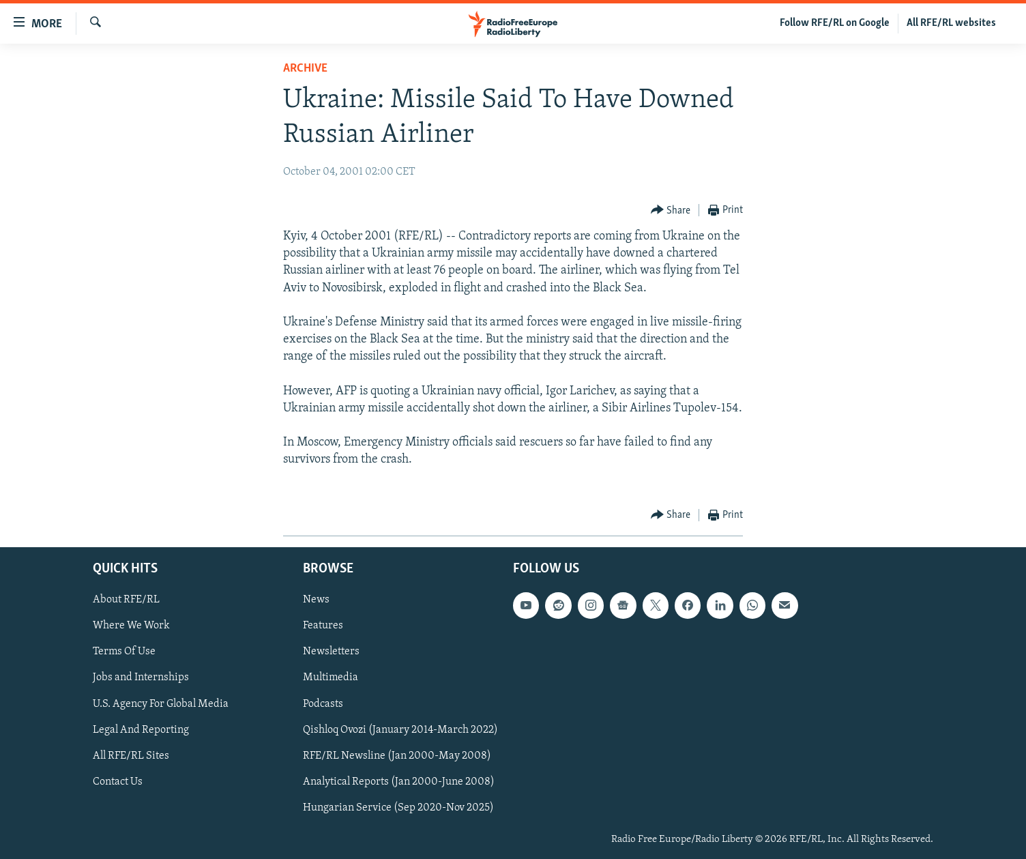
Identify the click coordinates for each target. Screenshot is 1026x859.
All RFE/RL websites (951, 23)
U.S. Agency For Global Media (161, 703)
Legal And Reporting (141, 729)
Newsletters (331, 651)
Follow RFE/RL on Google (835, 23)
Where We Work (131, 625)
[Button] (671, 210)
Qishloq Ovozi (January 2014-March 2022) (400, 729)
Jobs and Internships (141, 677)
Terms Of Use (124, 651)
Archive (305, 68)
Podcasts (323, 703)
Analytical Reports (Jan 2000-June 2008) (399, 781)
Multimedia (330, 677)
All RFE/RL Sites (131, 755)
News (316, 599)
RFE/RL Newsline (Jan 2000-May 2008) (397, 755)
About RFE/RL (126, 599)
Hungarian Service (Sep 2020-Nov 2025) (398, 807)
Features (323, 625)
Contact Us (118, 781)
